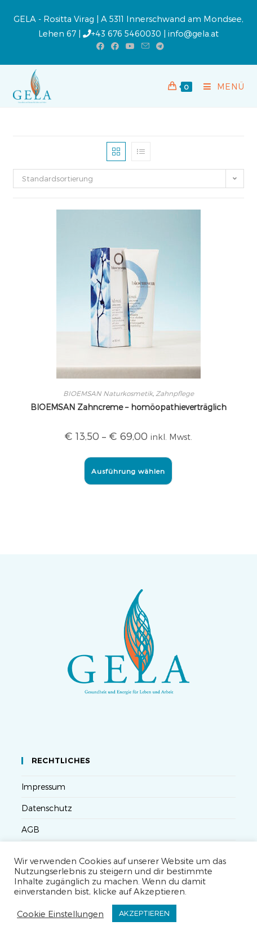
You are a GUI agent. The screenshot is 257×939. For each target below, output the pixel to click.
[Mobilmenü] (220, 86)
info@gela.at (193, 33)
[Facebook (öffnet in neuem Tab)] (100, 46)
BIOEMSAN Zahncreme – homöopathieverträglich (128, 407)
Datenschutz (46, 808)
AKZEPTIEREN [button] (144, 913)
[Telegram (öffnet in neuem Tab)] (158, 46)
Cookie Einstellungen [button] (60, 914)
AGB (30, 829)
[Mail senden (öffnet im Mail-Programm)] (145, 46)
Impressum (43, 786)
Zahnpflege (175, 393)
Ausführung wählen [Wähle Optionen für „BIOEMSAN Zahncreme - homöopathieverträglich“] (128, 471)
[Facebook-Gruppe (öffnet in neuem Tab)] (115, 46)
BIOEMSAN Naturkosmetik (108, 393)
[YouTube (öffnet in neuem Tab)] (130, 46)
